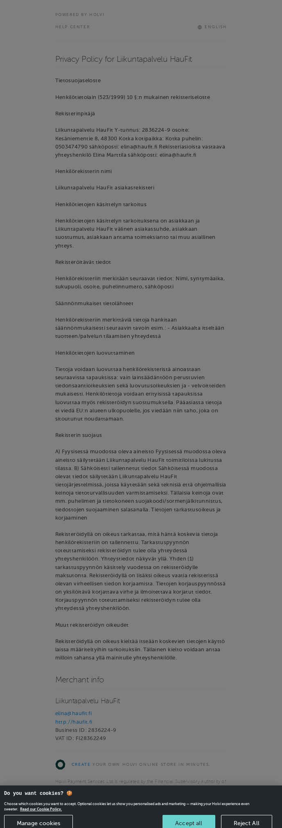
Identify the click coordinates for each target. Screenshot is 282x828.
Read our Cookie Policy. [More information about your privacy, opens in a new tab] (41, 812)
